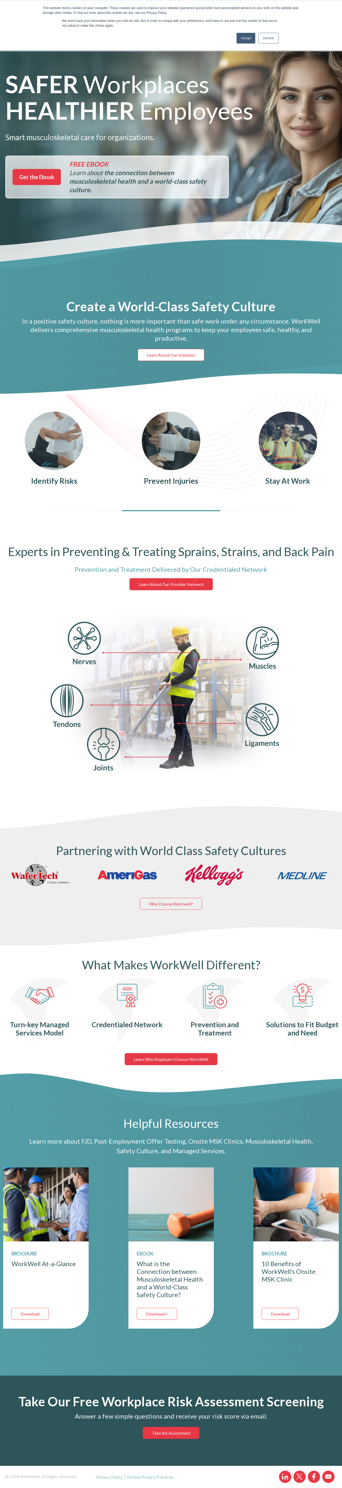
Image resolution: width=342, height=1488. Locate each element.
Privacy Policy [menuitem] (109, 1476)
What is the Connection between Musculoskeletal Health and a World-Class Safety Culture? (170, 1279)
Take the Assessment (171, 1432)
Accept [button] (246, 38)
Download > (157, 1313)
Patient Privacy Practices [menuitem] (150, 1476)
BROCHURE (274, 1254)
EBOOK (145, 1254)
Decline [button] (268, 38)
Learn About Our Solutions (171, 354)
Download (30, 1313)
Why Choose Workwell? (171, 903)
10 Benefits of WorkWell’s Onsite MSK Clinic (289, 1271)
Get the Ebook (36, 177)
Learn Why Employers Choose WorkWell (171, 1059)
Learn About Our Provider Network (171, 584)
